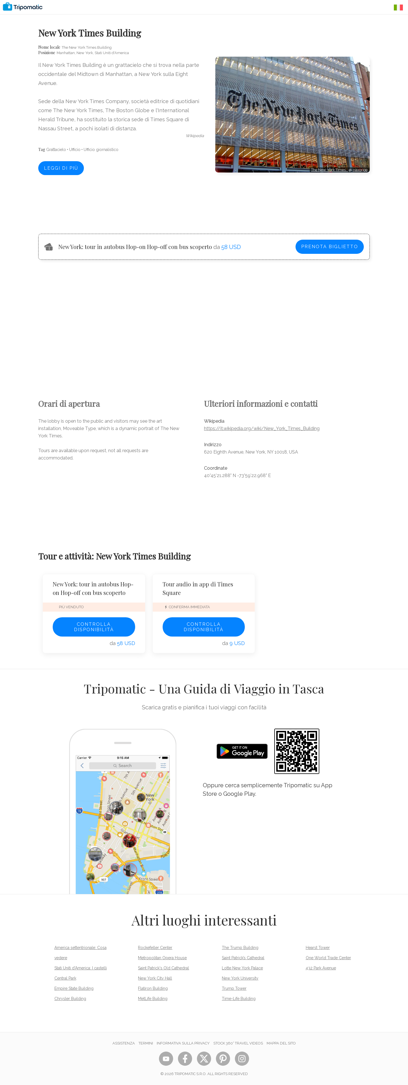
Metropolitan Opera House (162, 958)
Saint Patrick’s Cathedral (243, 958)
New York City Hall (155, 978)
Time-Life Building (239, 998)
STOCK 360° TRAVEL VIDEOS (238, 1043)
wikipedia (195, 135)
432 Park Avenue (321, 968)
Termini (146, 1043)
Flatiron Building (153, 988)
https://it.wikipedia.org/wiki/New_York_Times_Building (262, 428)
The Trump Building (240, 947)
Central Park (65, 978)
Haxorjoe (360, 170)
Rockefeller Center (155, 947)
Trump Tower (234, 988)
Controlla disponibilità (94, 627)
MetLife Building (152, 998)
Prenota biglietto (329, 246)
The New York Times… (329, 170)
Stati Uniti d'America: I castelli (80, 968)
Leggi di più (61, 168)
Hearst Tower (318, 947)
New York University (240, 978)
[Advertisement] (292, 198)
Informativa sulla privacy (183, 1043)
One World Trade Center (328, 958)
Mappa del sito (281, 1043)
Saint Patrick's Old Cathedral (163, 968)
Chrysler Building (70, 998)
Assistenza (123, 1043)
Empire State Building (74, 988)
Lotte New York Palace (242, 968)
